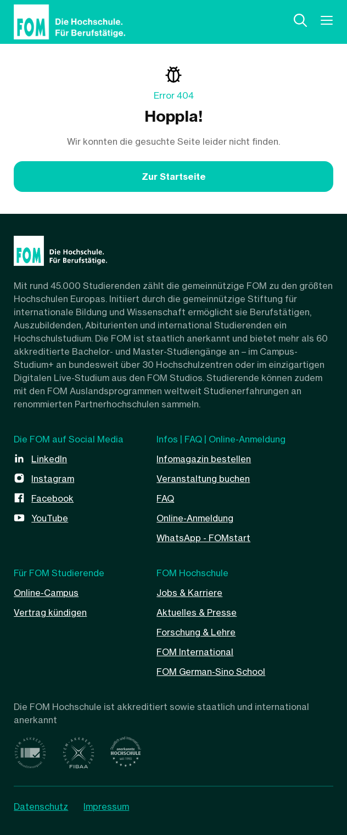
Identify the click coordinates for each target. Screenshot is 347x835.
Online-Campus (46, 592)
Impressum (106, 806)
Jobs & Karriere (189, 592)
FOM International (194, 651)
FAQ (165, 498)
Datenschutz (41, 806)
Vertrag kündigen (50, 612)
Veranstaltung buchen (203, 478)
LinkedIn (49, 458)
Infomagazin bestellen (203, 458)
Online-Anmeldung (194, 518)
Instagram (52, 478)
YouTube (49, 518)
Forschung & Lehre (196, 632)
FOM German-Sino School (210, 671)
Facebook (52, 498)
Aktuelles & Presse (196, 612)
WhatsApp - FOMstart (203, 537)
